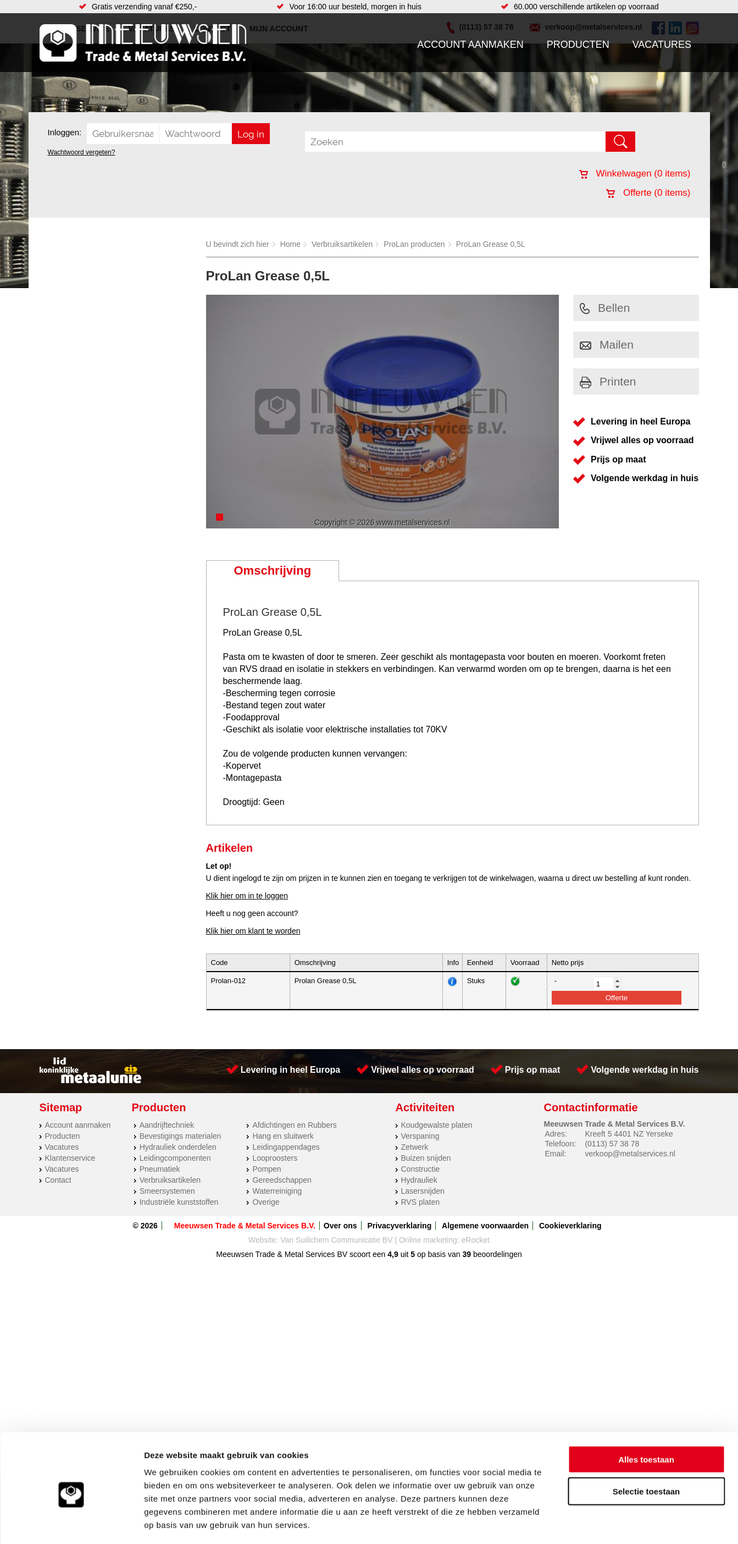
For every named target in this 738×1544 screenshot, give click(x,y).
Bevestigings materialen (180, 1136)
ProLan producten (414, 244)
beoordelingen (496, 1254)
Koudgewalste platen (437, 1125)
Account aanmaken (470, 44)
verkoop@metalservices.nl (630, 1153)
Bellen (605, 307)
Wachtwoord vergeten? (81, 152)
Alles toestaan (646, 1412)
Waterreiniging (277, 1191)
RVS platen (420, 1202)
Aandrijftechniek (167, 1125)
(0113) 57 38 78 (612, 1143)
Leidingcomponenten (175, 1158)
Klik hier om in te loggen (247, 895)
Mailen (607, 344)
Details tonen (594, 1522)
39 (467, 1254)
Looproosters (274, 1158)
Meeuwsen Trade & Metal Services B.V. (244, 1225)
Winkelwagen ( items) (635, 173)
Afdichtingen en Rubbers (294, 1125)
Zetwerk (415, 1147)
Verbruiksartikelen (342, 244)
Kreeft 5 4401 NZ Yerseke (629, 1133)
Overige (265, 1202)
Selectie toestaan (646, 1444)
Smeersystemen (167, 1191)
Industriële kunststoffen (179, 1202)
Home (290, 244)
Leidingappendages (285, 1147)
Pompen (266, 1169)
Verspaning (420, 1136)
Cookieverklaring (570, 1225)
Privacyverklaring (399, 1225)
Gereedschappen (281, 1180)
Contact (58, 1180)
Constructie (420, 1169)
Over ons (340, 1225)
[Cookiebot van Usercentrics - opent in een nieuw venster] (71, 1522)
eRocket (476, 1240)
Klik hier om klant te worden (253, 931)
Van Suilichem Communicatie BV (336, 1240)
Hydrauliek (419, 1180)
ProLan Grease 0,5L (490, 244)
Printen (608, 381)
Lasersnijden (423, 1191)
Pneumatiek (160, 1169)
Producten (578, 44)
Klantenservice (70, 1158)
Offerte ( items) (648, 193)
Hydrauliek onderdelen (178, 1147)
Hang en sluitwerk (282, 1136)
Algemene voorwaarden (485, 1225)
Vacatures (661, 44)
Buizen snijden (426, 1158)
